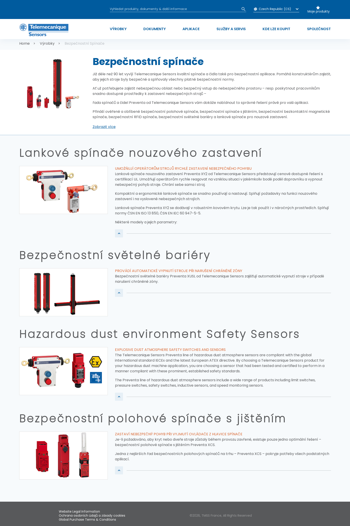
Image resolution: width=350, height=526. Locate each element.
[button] (104, 127)
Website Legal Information (79, 511)
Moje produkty (319, 11)
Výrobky (47, 43)
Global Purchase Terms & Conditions (87, 519)
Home (24, 43)
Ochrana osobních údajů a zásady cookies (92, 515)
